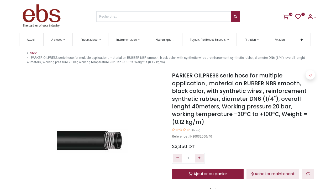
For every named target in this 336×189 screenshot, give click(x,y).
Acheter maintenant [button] (273, 173)
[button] (303, 39)
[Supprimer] (177, 158)
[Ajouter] (199, 158)
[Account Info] (311, 17)
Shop (33, 53)
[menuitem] (33, 39)
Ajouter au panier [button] (207, 173)
